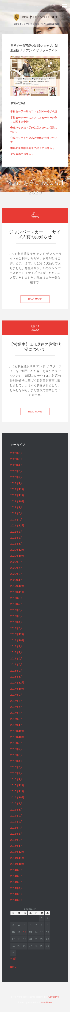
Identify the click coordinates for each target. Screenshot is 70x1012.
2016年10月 (17, 737)
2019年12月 (17, 585)
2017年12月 (17, 682)
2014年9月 (16, 870)
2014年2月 (16, 900)
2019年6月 (16, 610)
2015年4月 (16, 827)
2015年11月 (17, 791)
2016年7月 (16, 749)
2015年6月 (16, 815)
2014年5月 (16, 881)
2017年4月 (16, 712)
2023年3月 (16, 471)
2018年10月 (17, 640)
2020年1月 (16, 579)
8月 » (13, 967)
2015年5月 (16, 821)
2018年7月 (16, 652)
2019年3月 (16, 628)
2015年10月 (17, 797)
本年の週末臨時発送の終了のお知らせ (32, 148)
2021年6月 (16, 531)
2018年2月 (16, 670)
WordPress (46, 1002)
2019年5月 (16, 616)
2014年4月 (16, 888)
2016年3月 (16, 767)
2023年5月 (16, 459)
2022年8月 (16, 513)
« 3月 (13, 958)
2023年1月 (16, 483)
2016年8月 (16, 743)
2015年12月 (17, 785)
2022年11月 (17, 495)
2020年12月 (17, 549)
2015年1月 (16, 845)
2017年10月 (17, 688)
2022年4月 (16, 519)
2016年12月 (17, 731)
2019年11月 (17, 592)
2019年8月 (16, 598)
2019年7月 (16, 604)
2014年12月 (17, 851)
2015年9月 (16, 803)
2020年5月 (16, 567)
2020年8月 (16, 561)
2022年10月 (17, 501)
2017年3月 (16, 718)
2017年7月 (16, 700)
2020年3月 (16, 573)
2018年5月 (16, 664)
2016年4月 (16, 761)
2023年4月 (16, 465)
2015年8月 (16, 809)
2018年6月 (16, 658)
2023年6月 (16, 453)
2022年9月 (16, 507)
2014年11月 (17, 857)
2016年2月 (16, 773)
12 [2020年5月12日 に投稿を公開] (24, 932)
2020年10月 (17, 555)
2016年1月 (16, 779)
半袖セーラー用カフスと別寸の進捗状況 (33, 111)
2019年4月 (16, 622)
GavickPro (53, 997)
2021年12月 (17, 525)
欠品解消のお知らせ (22, 154)
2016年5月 (16, 755)
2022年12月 (17, 489)
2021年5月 (16, 537)
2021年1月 (16, 543)
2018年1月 (16, 676)
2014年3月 (16, 894)
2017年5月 (16, 706)
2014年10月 (17, 863)
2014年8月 (16, 876)
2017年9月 (16, 694)
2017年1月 (16, 724)
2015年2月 (16, 839)
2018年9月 (16, 646)
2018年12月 (17, 634)
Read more (35, 299)
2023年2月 (16, 477)
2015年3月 (16, 833)
